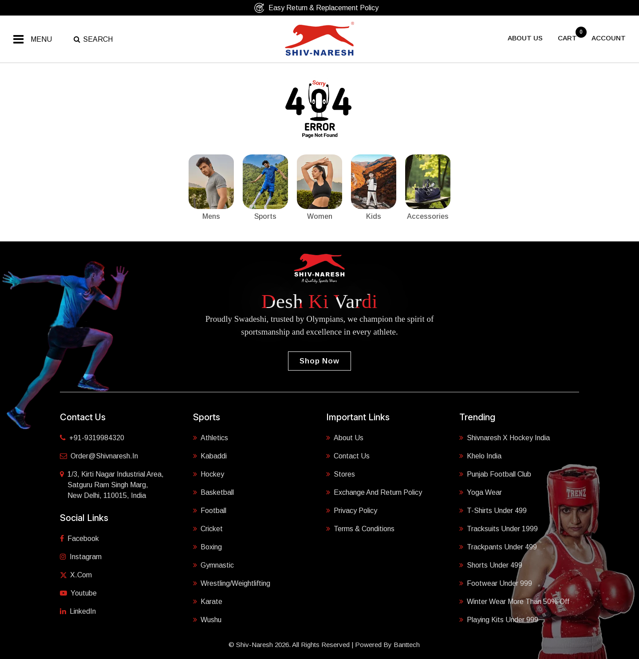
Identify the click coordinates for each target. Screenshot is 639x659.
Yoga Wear (480, 492)
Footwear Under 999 (495, 583)
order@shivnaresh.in (99, 456)
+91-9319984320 (92, 438)
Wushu (207, 619)
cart (568, 38)
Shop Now (319, 361)
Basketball (213, 492)
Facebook (79, 538)
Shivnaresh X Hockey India (504, 438)
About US (525, 38)
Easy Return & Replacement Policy (316, 7)
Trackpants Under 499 (498, 547)
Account (609, 38)
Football (209, 510)
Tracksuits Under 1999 (498, 529)
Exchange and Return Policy (374, 492)
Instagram (81, 556)
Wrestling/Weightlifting (231, 583)
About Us (344, 438)
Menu (41, 39)
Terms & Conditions (360, 529)
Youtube (78, 593)
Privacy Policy (351, 510)
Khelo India (480, 456)
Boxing (207, 547)
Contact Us (348, 456)
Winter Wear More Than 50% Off (514, 601)
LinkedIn (78, 611)
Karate (207, 601)
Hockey (208, 474)
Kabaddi (210, 456)
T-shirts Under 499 (493, 510)
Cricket (208, 529)
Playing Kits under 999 (498, 619)
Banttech (407, 644)
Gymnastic (213, 565)
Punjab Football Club (495, 474)
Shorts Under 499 (490, 565)
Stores (340, 474)
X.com (76, 575)
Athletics (210, 438)
